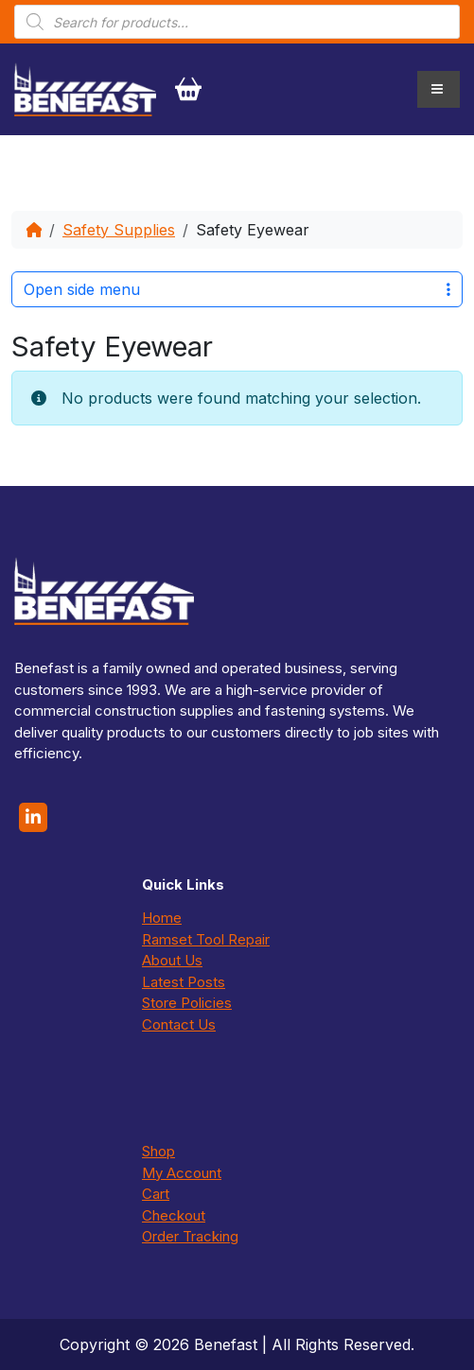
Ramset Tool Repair (206, 939)
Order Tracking (190, 1236)
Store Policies (187, 1003)
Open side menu (237, 289)
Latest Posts (183, 982)
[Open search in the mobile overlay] (237, 22)
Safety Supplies (118, 229)
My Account (181, 1173)
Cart (155, 1194)
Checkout (173, 1215)
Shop (158, 1151)
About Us (172, 960)
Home (162, 918)
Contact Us (179, 1024)
